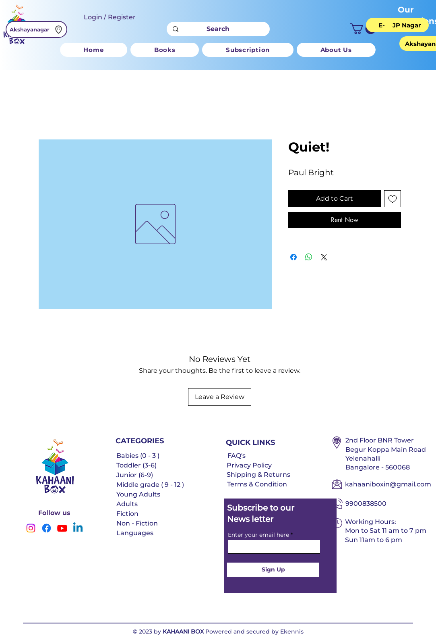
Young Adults (138, 494)
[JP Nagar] (406, 25)
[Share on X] (324, 257)
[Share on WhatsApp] (309, 257)
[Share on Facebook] (293, 257)
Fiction (127, 513)
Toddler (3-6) (136, 465)
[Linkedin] (78, 528)
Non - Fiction (137, 523)
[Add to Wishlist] (392, 198)
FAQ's (236, 455)
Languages (134, 533)
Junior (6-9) (134, 475)
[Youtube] (62, 528)
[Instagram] (31, 528)
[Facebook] (46, 528)
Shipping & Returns (258, 474)
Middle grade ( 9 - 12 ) (150, 484)
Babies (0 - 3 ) (137, 455)
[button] (363, 28)
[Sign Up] (273, 570)
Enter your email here (258, 535)
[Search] (218, 29)
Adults (127, 504)
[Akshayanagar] (36, 29)
